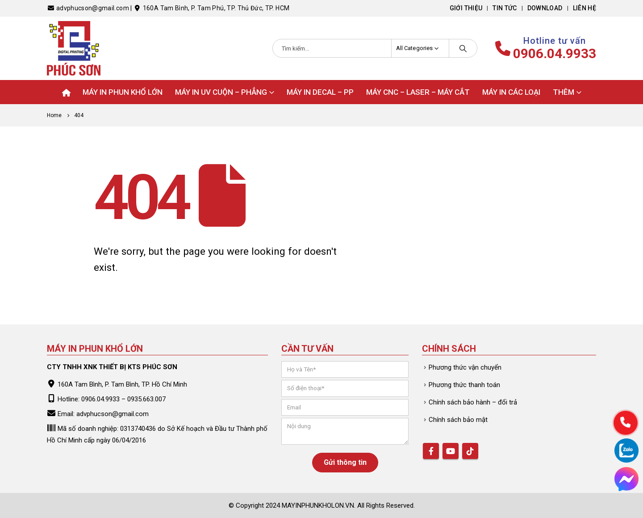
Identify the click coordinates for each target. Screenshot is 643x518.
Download (545, 8)
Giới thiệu (466, 8)
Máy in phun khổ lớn (123, 92)
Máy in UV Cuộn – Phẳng (221, 92)
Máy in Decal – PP (320, 92)
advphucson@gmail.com (112, 414)
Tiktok (470, 451)
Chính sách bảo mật (458, 420)
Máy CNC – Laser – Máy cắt (418, 92)
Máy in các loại (511, 92)
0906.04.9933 (554, 53)
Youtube (451, 451)
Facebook (431, 451)
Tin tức (505, 8)
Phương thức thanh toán (464, 385)
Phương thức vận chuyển (465, 367)
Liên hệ (584, 8)
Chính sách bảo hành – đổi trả (473, 402)
